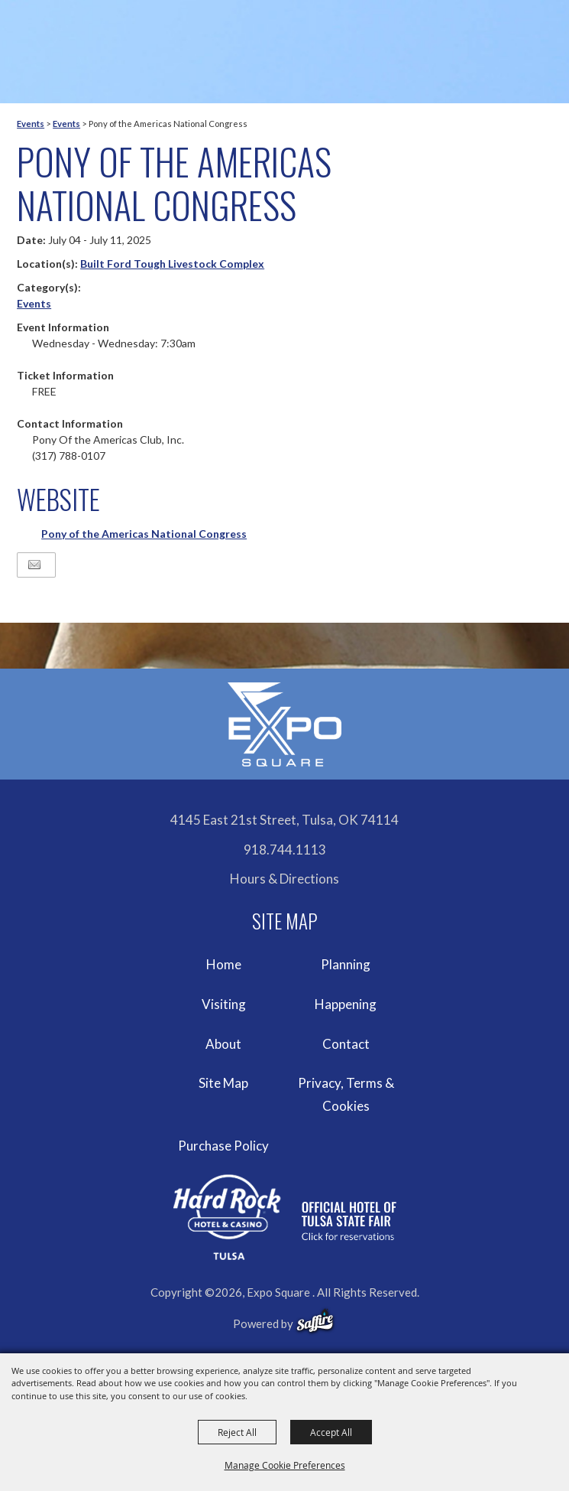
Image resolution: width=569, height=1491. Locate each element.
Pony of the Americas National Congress (144, 533)
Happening (346, 1004)
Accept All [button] (331, 1432)
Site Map (223, 1083)
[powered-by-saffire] (315, 1321)
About (223, 1044)
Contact (346, 1044)
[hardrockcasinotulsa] (284, 1217)
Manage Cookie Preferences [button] (285, 1465)
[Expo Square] (285, 724)
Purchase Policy (223, 1146)
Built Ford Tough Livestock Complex (172, 263)
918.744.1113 (285, 850)
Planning (345, 964)
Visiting (224, 1004)
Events (30, 124)
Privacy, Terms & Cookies (346, 1094)
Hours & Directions (284, 879)
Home (223, 964)
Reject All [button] (237, 1432)
